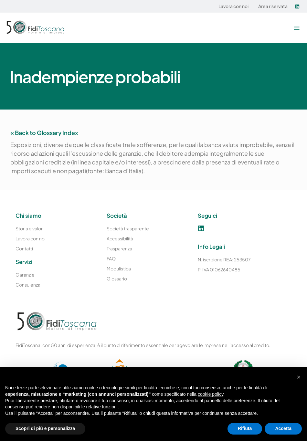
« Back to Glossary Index (44, 132)
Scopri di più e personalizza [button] (45, 428)
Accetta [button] (283, 428)
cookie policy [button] (210, 394)
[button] (296, 28)
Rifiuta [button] (245, 428)
